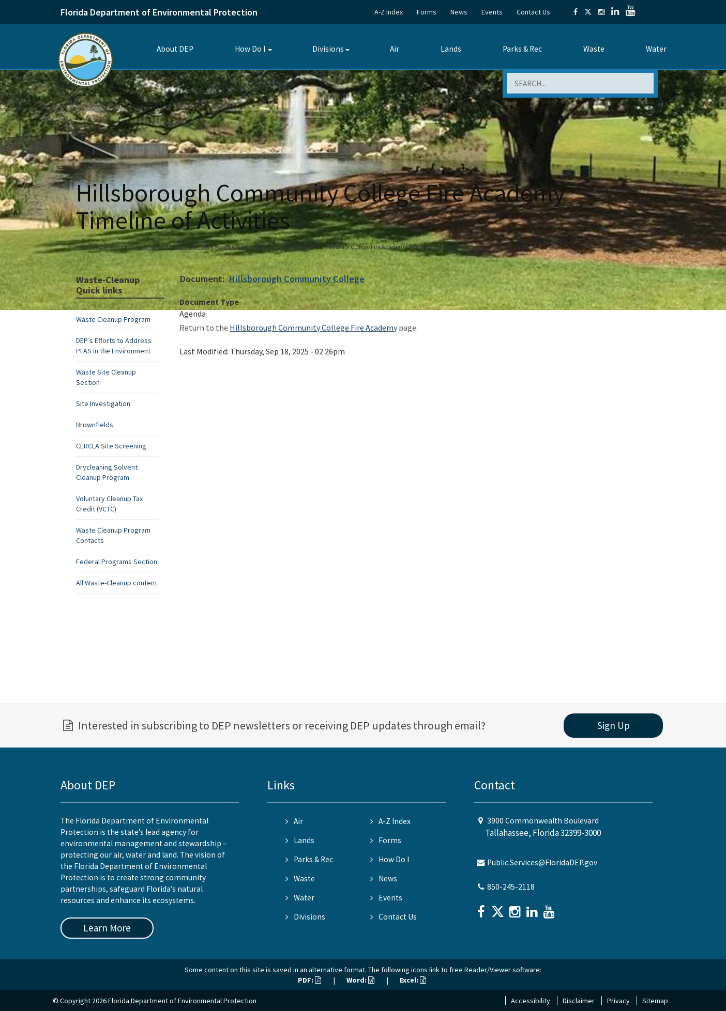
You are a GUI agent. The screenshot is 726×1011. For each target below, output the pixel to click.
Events (492, 12)
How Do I (250, 49)
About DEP (175, 49)
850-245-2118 (511, 887)
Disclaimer (579, 1000)
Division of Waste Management (168, 247)
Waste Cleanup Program (246, 247)
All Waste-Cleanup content (116, 582)
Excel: (413, 980)
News (458, 12)
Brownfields (94, 424)
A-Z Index (388, 12)
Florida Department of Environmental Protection (159, 12)
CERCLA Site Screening (111, 445)
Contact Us (533, 12)
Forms (426, 12)
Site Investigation (103, 403)
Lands (451, 49)
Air (394, 49)
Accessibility (530, 1000)
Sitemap (655, 1000)
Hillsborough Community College (297, 279)
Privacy (618, 1000)
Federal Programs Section (116, 561)
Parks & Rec (522, 49)
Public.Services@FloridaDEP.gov (542, 862)
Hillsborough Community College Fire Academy (313, 327)
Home (86, 247)
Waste (593, 49)
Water (656, 49)
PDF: (309, 980)
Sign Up (613, 725)
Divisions (328, 49)
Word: (360, 980)
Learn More (107, 928)
